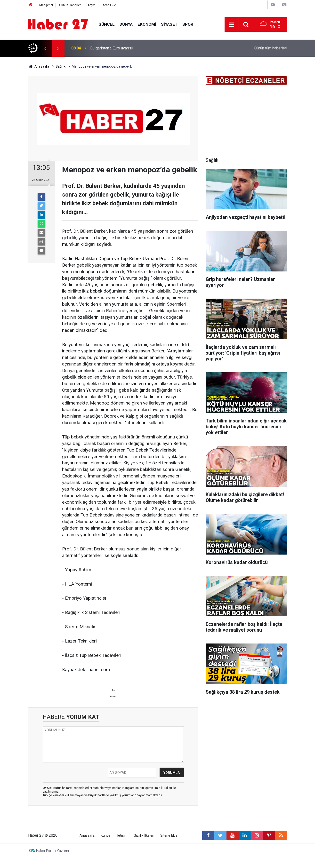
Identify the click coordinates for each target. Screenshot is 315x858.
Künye (105, 836)
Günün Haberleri (70, 5)
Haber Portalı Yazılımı (52, 851)
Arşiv (91, 5)
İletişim (122, 836)
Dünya (126, 24)
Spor (187, 24)
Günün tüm (270, 48)
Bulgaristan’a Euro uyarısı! (111, 48)
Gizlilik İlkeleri (144, 836)
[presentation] (46, 48)
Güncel (106, 24)
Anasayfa (87, 836)
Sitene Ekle (108, 5)
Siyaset (169, 24)
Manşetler (46, 5)
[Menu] (231, 24)
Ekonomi (146, 24)
